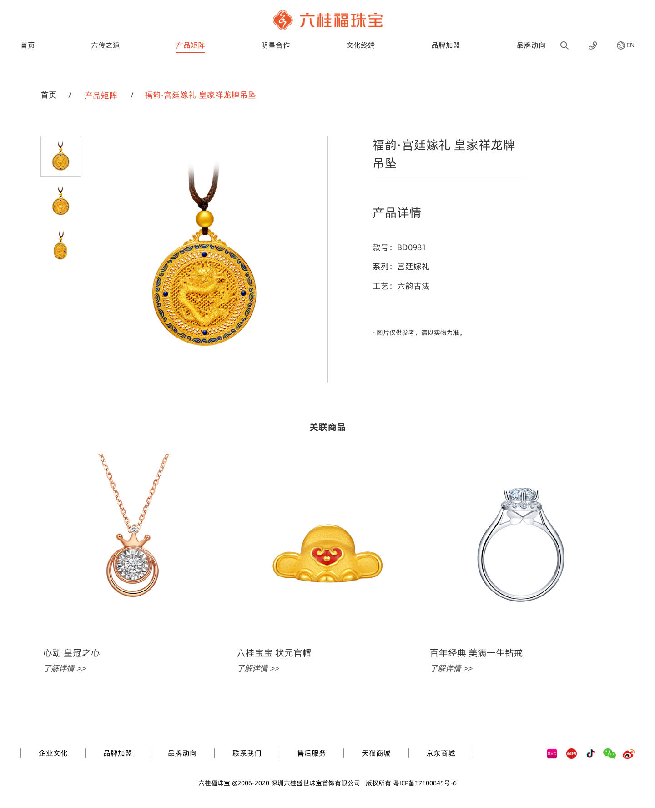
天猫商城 (376, 753)
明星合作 (275, 45)
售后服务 (311, 753)
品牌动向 (531, 45)
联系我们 (247, 753)
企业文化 (53, 753)
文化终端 (360, 45)
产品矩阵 (190, 45)
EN (630, 45)
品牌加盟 (445, 45)
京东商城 (440, 753)
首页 (27, 45)
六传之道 (105, 45)
